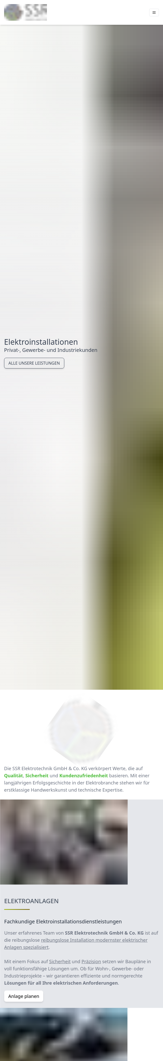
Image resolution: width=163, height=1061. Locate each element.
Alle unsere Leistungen (34, 363)
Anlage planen (26, 996)
